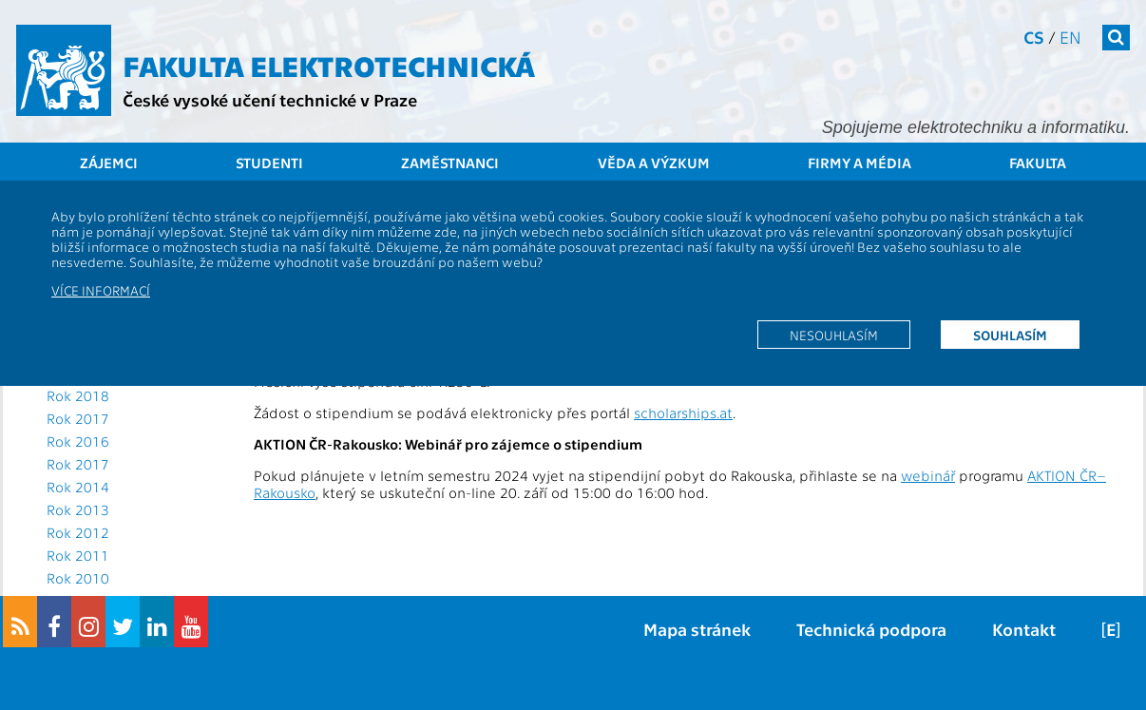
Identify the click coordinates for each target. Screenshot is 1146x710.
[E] (1110, 629)
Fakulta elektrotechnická (329, 65)
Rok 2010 (78, 577)
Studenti (269, 162)
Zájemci (109, 162)
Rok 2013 (78, 509)
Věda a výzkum (654, 162)
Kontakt (1024, 629)
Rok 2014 (78, 486)
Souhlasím (1010, 334)
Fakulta (1037, 162)
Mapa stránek (697, 629)
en (1070, 37)
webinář (928, 475)
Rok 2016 (78, 441)
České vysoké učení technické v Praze (270, 99)
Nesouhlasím (834, 334)
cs (1033, 37)
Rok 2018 (78, 395)
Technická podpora (871, 629)
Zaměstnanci (450, 162)
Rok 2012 (78, 532)
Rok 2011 (78, 555)
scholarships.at (683, 412)
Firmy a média (859, 162)
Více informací (100, 289)
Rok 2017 (78, 418)
